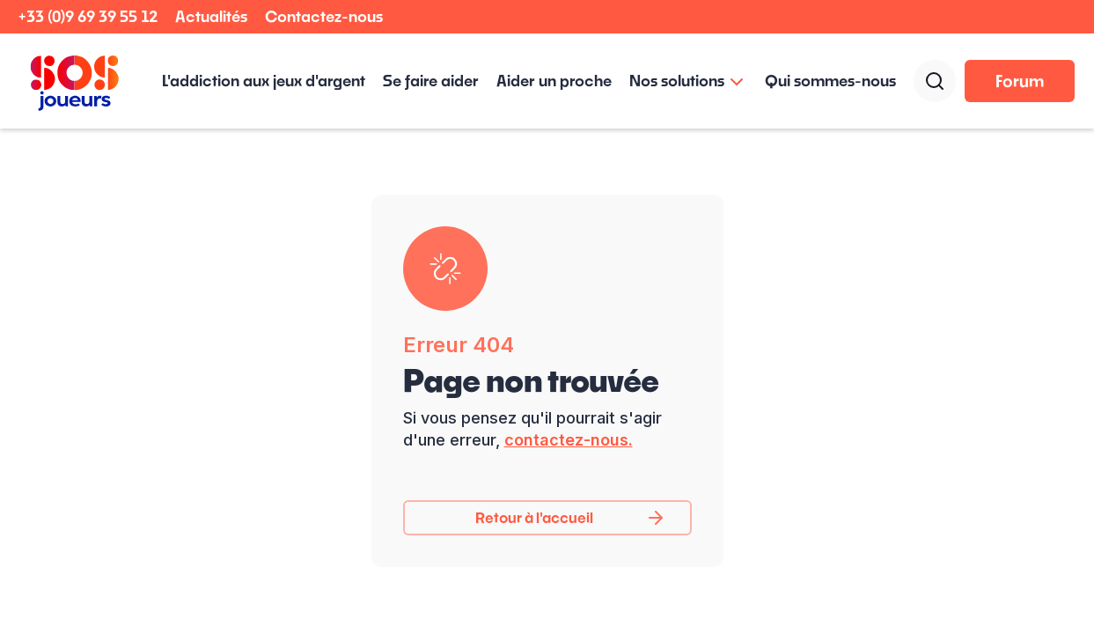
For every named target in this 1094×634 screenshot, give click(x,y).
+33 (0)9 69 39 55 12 (88, 16)
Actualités (211, 16)
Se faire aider (431, 80)
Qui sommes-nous (830, 80)
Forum (1019, 81)
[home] (75, 81)
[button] (688, 81)
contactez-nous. (568, 440)
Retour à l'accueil (534, 517)
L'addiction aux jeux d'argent (263, 80)
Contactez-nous (324, 16)
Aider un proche (554, 80)
